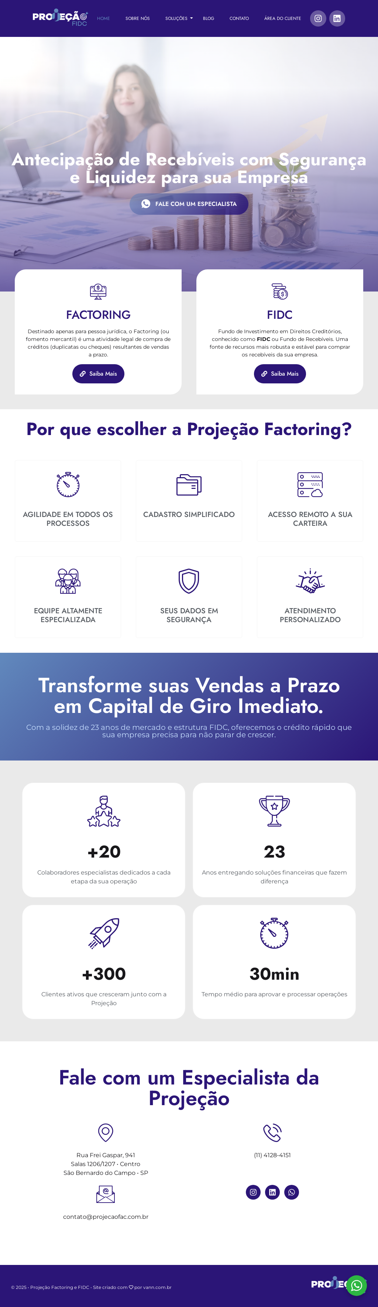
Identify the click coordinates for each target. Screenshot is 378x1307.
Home (103, 18)
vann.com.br (157, 1287)
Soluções (179, 18)
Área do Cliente (282, 18)
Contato (239, 18)
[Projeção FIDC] (60, 17)
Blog (208, 18)
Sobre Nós (138, 18)
